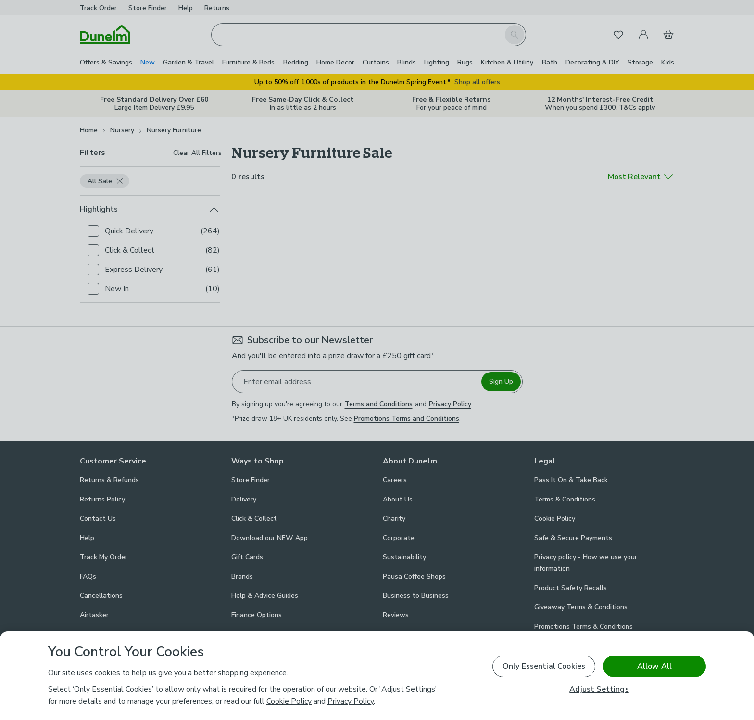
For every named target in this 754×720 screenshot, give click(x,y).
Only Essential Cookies (544, 666)
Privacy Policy (350, 701)
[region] (377, 675)
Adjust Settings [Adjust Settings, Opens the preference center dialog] (598, 689)
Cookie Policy (289, 701)
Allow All (654, 666)
